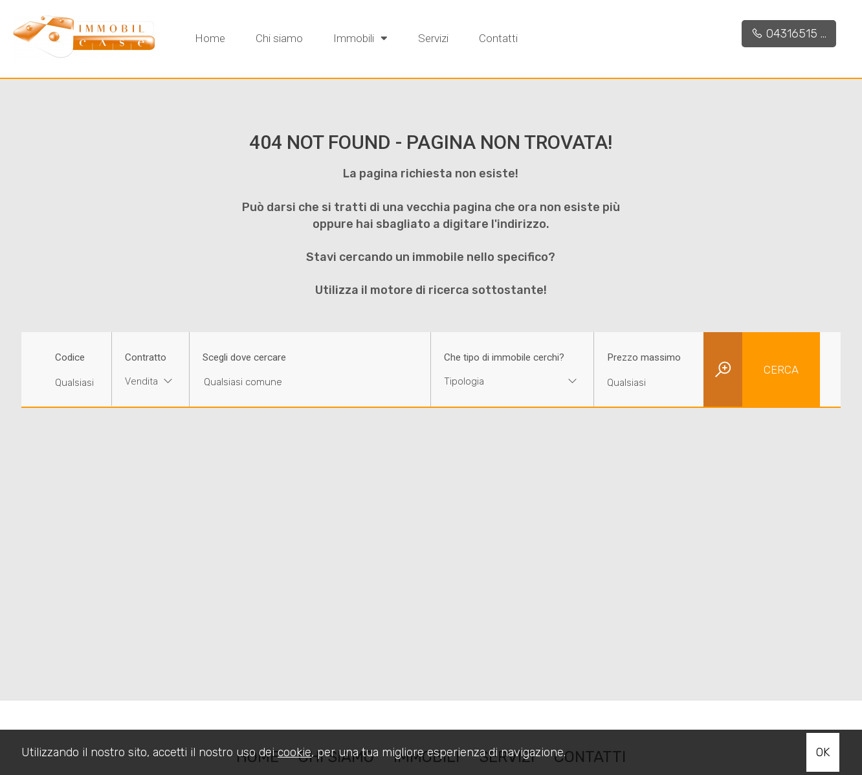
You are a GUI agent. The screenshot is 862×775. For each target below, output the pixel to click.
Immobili (360, 37)
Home (210, 38)
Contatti (498, 38)
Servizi (433, 38)
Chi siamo (279, 38)
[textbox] (498, 381)
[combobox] (150, 383)
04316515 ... (788, 34)
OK (823, 752)
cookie (294, 752)
